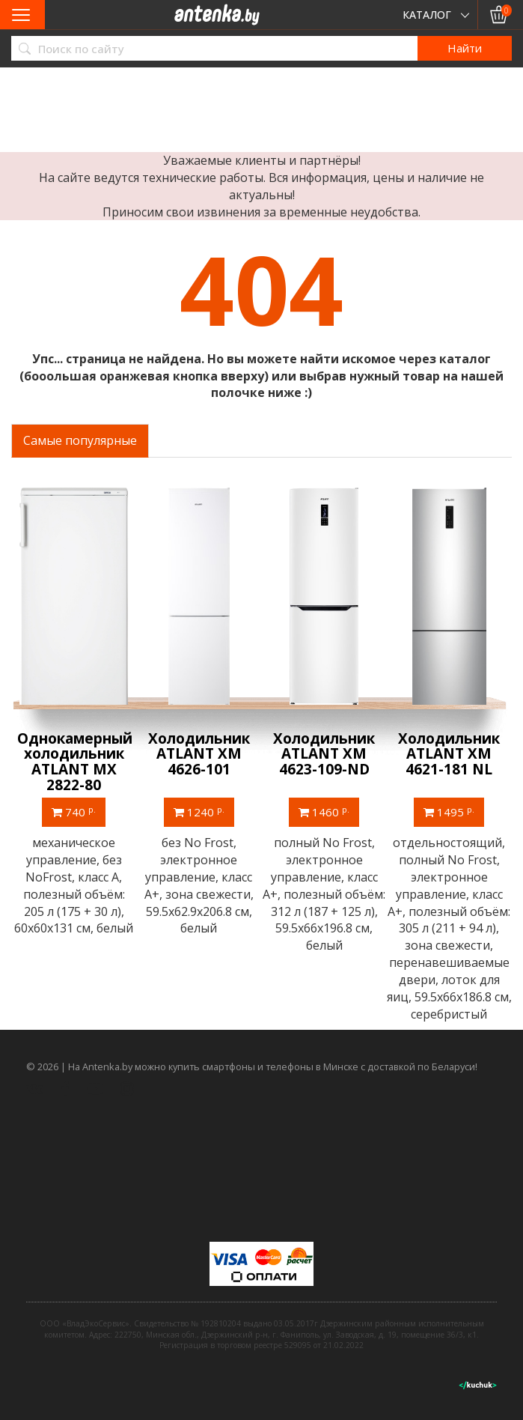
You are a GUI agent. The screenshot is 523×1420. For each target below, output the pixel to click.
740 (74, 812)
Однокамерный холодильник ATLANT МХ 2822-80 (74, 762)
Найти (464, 47)
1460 (324, 812)
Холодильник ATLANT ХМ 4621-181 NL (449, 754)
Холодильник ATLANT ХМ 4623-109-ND (324, 754)
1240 (199, 812)
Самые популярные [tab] (80, 440)
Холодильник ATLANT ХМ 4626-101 (199, 754)
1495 (448, 812)
